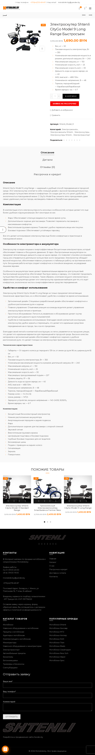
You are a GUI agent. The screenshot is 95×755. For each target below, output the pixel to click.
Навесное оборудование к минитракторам (22, 646)
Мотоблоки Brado (57, 646)
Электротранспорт (81, 135)
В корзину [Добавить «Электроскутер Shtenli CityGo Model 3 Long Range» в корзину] (69, 500)
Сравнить (56, 115)
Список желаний (80, 7)
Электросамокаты (70, 129)
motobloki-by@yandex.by (69, 2)
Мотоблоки (8, 625)
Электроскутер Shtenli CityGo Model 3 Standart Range (17, 508)
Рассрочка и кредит (47, 174)
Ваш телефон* (47, 693)
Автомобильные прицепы (14, 653)
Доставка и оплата (57, 573)
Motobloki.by (41, 751)
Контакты (53, 576)
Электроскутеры (81, 132)
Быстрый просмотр (14, 500)
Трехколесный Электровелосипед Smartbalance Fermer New (47, 508)
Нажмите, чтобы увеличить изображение (42, 48)
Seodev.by (38, 737)
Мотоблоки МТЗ (56, 632)
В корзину (71, 96)
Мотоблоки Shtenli (57, 625)
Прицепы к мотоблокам (13, 632)
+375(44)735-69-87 (38, 2)
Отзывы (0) (47, 167)
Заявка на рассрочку (64, 104)
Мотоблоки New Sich (58, 653)
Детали (47, 159)
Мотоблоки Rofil (56, 639)
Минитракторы (9, 642)
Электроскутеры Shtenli (60, 135)
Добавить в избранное (62, 110)
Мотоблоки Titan (56, 642)
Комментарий (47, 706)
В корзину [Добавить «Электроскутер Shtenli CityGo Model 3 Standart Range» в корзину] (8, 500)
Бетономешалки (10, 660)
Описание (47, 152)
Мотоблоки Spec (56, 660)
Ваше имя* (47, 683)
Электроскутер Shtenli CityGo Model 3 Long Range (78, 507)
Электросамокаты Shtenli (61, 132)
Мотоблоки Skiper (57, 657)
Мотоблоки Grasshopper (60, 650)
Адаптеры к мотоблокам (14, 635)
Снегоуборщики (10, 668)
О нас (51, 566)
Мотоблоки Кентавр (58, 628)
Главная (52, 559)
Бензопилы (8, 657)
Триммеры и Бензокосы (13, 664)
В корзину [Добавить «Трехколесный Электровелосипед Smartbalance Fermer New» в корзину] (38, 500)
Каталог (52, 562)
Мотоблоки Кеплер (58, 635)
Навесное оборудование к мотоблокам (20, 628)
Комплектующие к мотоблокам (17, 639)
